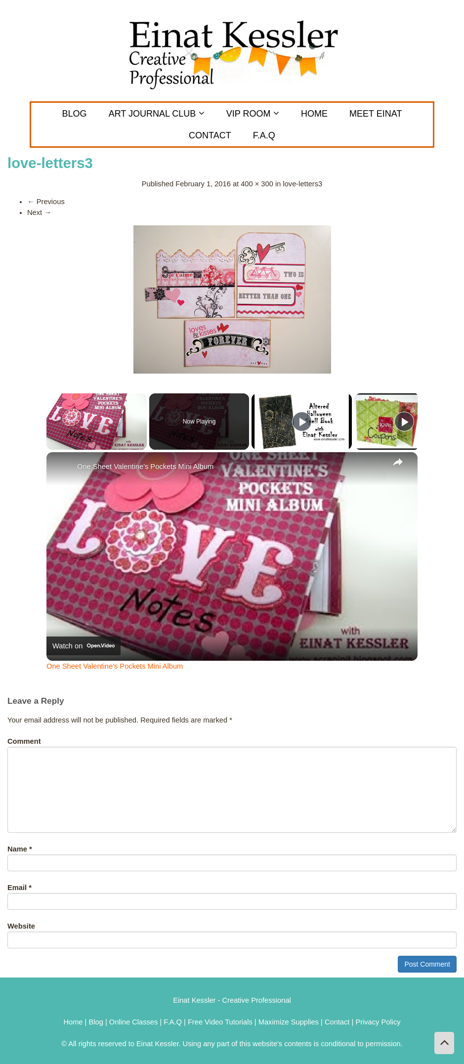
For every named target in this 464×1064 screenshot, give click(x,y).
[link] (62, 468)
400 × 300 (257, 184)
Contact (338, 1022)
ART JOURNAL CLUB (157, 114)
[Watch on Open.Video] (83, 646)
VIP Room (252, 114)
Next (39, 212)
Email (19, 888)
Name (19, 849)
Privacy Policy (377, 1022)
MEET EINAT (375, 114)
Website (21, 926)
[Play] (302, 421)
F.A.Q (264, 135)
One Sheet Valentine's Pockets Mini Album (145, 466)
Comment (24, 741)
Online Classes (133, 1022)
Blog (74, 114)
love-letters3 (302, 184)
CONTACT (210, 135)
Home (314, 114)
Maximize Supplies (288, 1022)
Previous (46, 202)
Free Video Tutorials (220, 1022)
